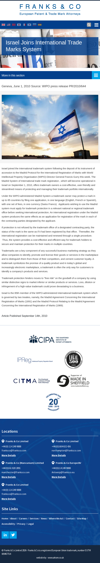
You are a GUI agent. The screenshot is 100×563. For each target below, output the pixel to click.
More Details (9, 455)
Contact (70, 518)
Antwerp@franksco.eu (63, 472)
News (44, 518)
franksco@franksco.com (14, 450)
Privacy (21, 523)
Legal (31, 523)
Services (34, 518)
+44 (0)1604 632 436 (61, 446)
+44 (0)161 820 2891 (11, 468)
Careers (23, 518)
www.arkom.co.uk (56, 557)
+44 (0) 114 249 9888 (11, 446)
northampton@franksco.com (66, 450)
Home (5, 518)
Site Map (81, 518)
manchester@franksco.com (15, 472)
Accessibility (8, 523)
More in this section (51, 75)
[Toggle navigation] (95, 24)
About (13, 518)
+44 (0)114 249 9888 (61, 468)
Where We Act (56, 518)
